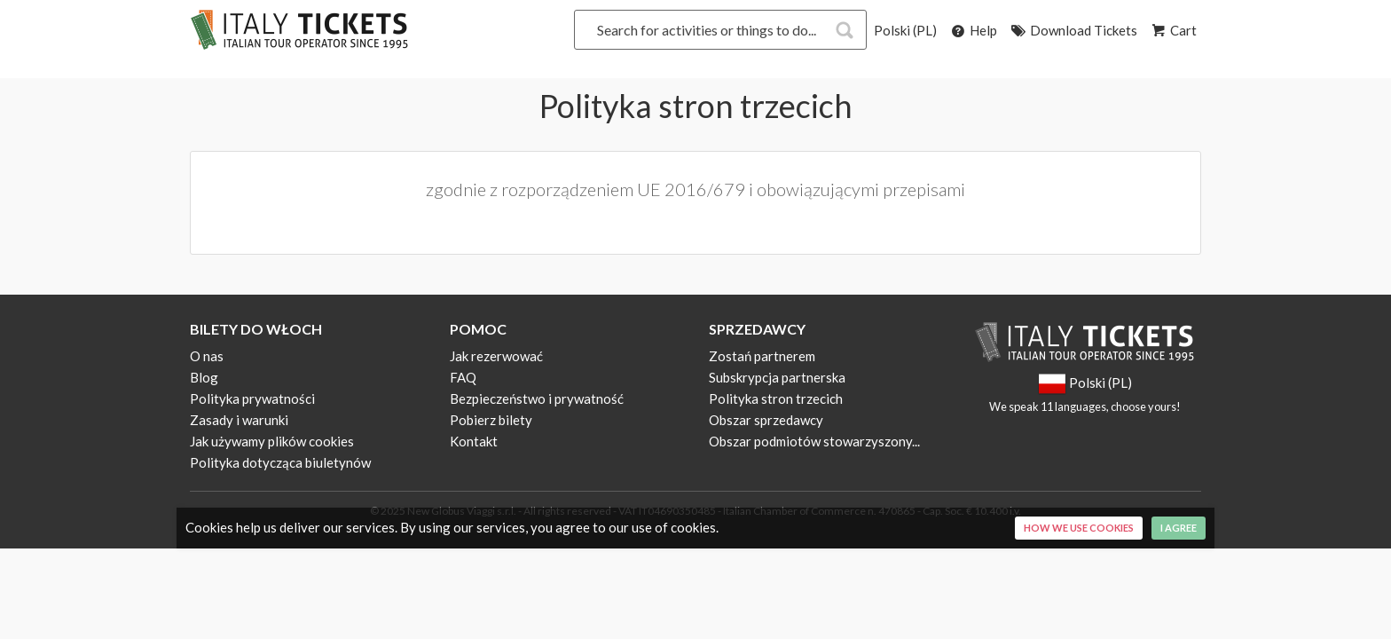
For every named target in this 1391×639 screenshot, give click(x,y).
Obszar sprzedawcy (766, 420)
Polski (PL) (905, 30)
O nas (207, 356)
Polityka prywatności (252, 398)
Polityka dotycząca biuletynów (280, 462)
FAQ (463, 377)
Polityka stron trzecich (776, 398)
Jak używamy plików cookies (272, 441)
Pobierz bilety (491, 420)
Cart (1173, 30)
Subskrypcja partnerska (777, 377)
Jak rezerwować (496, 356)
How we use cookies (1079, 527)
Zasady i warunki (239, 420)
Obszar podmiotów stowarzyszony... (814, 441)
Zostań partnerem (762, 356)
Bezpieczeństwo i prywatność (537, 398)
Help (972, 30)
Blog (204, 377)
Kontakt (474, 441)
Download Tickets (1073, 30)
